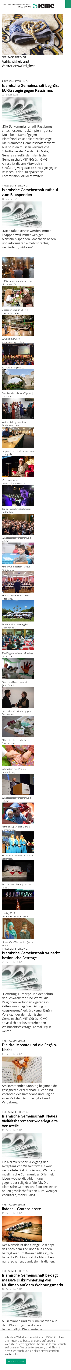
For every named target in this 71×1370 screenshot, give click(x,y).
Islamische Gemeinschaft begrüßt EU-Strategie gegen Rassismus (30, 88)
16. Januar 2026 (10, 199)
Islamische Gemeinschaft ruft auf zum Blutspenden (30, 192)
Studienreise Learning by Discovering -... (15, 626)
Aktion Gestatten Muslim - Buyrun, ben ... (15, 741)
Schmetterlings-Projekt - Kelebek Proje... (14, 770)
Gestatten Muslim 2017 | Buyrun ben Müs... (15, 311)
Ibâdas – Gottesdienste (21, 1208)
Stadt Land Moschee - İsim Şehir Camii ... (15, 684)
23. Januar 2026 (10, 94)
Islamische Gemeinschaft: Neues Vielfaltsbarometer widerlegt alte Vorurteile (30, 1121)
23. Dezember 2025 (12, 962)
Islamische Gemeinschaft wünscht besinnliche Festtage (31, 955)
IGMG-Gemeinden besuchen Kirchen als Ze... (17, 282)
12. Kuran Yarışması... (13, 367)
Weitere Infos (13, 1354)
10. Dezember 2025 (12, 1289)
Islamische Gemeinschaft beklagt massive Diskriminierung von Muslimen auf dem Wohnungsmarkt (32, 1280)
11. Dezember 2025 (12, 1130)
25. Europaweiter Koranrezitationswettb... (14, 481)
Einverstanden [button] (16, 1361)
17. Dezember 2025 (12, 1054)
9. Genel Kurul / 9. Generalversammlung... (14, 340)
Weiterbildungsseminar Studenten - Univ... (14, 424)
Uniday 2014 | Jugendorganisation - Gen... (16, 915)
